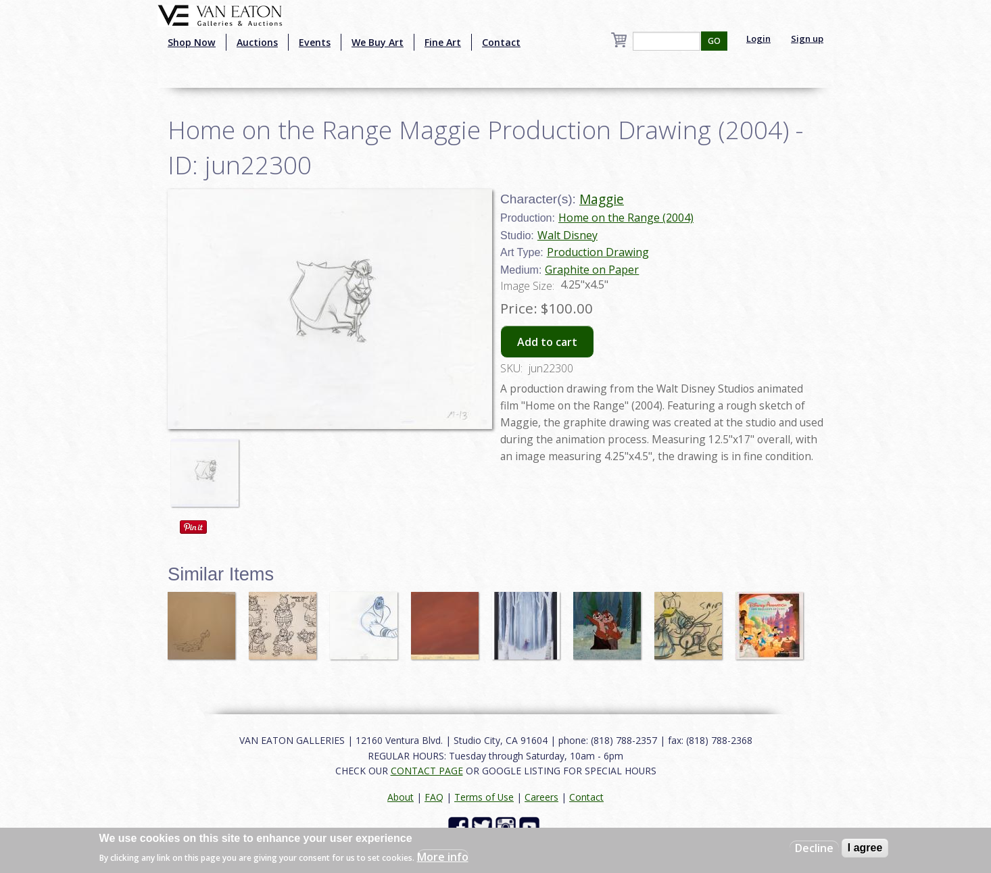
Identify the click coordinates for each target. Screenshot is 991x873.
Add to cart (547, 341)
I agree (865, 847)
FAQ (434, 797)
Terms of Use (484, 797)
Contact (501, 42)
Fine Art (443, 42)
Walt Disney (567, 235)
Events (315, 42)
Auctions (257, 42)
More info (442, 856)
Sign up (807, 38)
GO (714, 41)
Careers (541, 797)
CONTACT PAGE (427, 770)
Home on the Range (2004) (626, 217)
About (400, 797)
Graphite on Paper (592, 269)
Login (758, 38)
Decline (814, 848)
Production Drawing (598, 252)
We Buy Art (378, 42)
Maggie (601, 199)
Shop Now (192, 42)
